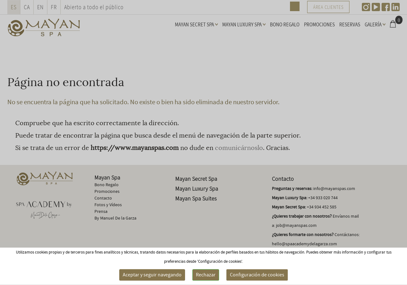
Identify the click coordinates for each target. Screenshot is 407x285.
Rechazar (206, 275)
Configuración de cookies (257, 275)
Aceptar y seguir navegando (152, 275)
